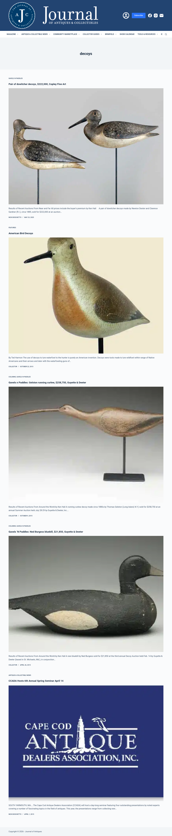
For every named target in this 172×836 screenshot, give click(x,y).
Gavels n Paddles (16, 78)
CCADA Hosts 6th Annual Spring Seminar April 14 (37, 680)
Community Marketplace (67, 34)
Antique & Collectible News (36, 34)
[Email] (161, 15)
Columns (12, 377)
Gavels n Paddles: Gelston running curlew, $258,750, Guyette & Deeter (49, 382)
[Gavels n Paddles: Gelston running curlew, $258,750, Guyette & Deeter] (86, 445)
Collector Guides (93, 34)
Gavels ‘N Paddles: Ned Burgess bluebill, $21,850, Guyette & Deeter (47, 531)
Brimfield (111, 34)
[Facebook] (150, 15)
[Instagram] (156, 15)
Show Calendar (127, 34)
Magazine (13, 34)
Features (12, 228)
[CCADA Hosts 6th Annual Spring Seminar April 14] (86, 743)
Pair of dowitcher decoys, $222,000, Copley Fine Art (38, 84)
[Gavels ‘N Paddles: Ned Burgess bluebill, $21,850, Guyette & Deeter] (86, 594)
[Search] (166, 34)
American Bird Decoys (21, 233)
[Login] (126, 15)
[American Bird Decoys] (86, 295)
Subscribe (138, 15)
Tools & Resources (148, 34)
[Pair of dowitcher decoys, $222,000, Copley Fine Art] (86, 146)
